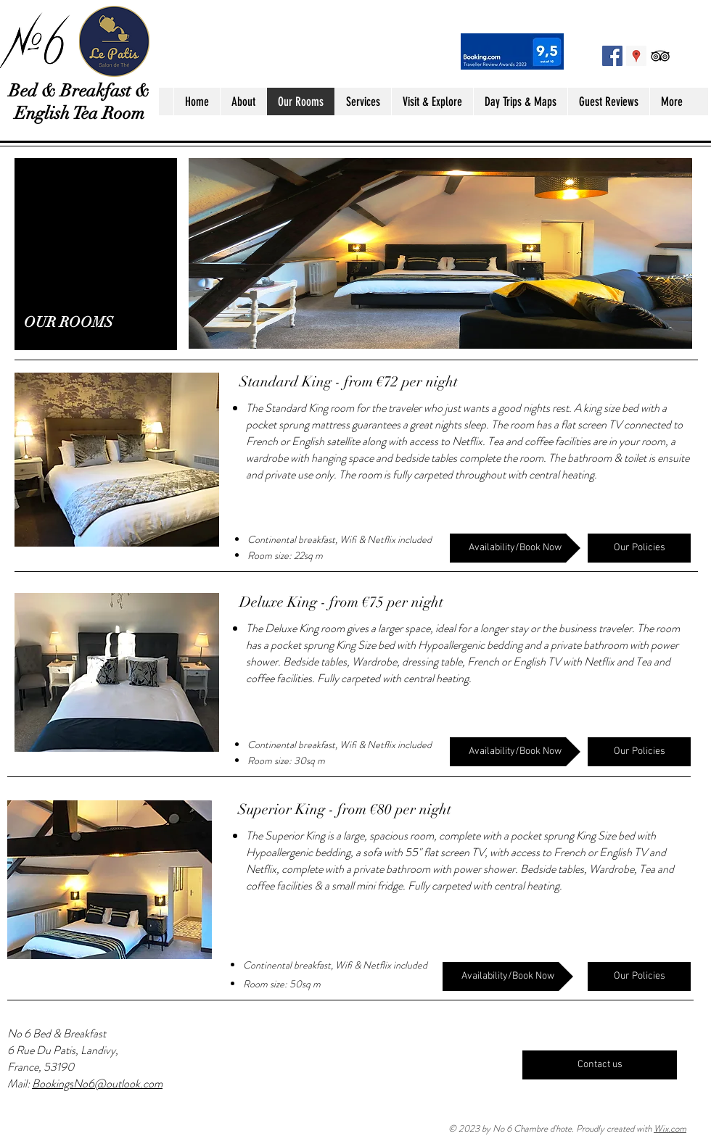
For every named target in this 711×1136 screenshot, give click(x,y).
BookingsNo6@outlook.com (97, 1083)
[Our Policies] (639, 548)
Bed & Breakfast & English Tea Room (79, 102)
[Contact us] (599, 1064)
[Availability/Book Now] (515, 548)
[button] (117, 460)
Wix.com (670, 1128)
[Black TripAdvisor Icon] (660, 56)
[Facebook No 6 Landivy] (612, 56)
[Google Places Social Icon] (636, 56)
